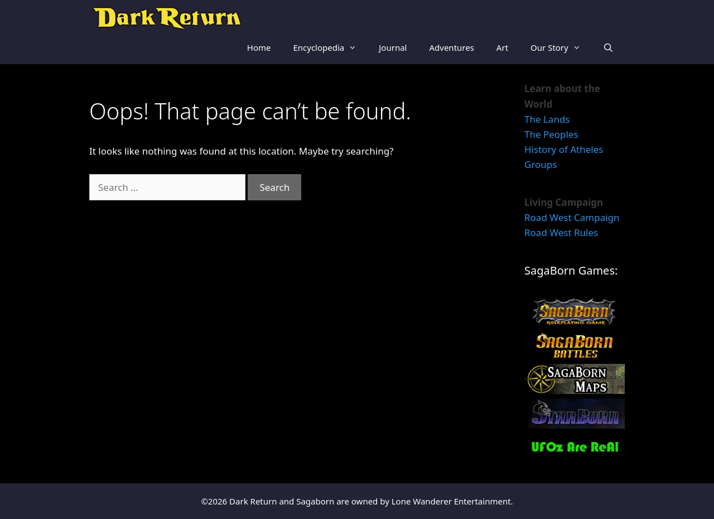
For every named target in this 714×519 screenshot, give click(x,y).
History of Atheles (563, 149)
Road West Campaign (572, 217)
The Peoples (551, 134)
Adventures (451, 47)
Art (502, 47)
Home (259, 47)
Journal (393, 47)
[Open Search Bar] (608, 47)
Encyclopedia (330, 47)
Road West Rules (561, 232)
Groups (540, 164)
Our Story (561, 47)
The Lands (547, 119)
